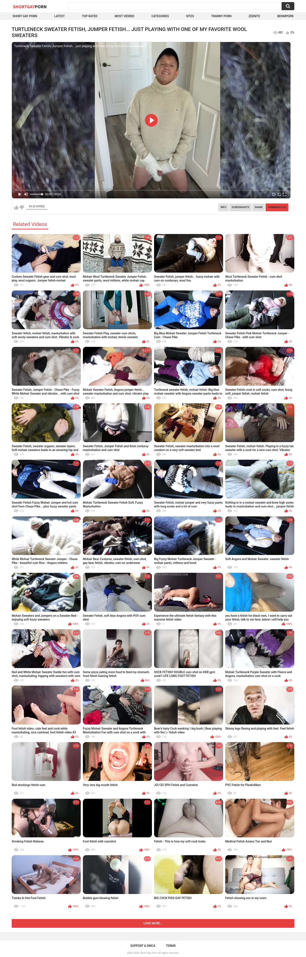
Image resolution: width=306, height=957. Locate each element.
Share (259, 207)
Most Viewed (124, 16)
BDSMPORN (285, 16)
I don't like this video (22, 207)
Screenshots (240, 207)
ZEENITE (254, 16)
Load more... (153, 923)
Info (223, 207)
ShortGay (30, 7)
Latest (59, 16)
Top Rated (90, 16)
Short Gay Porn (25, 16)
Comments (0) (277, 207)
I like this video (16, 207)
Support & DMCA (142, 945)
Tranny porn (221, 16)
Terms (171, 945)
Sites (190, 16)
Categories (160, 16)
